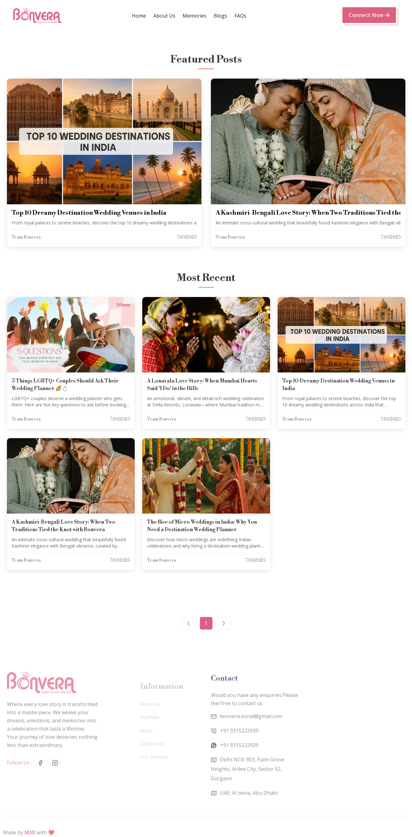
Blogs (220, 15)
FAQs (240, 15)
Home (139, 15)
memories (194, 15)
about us (164, 15)
